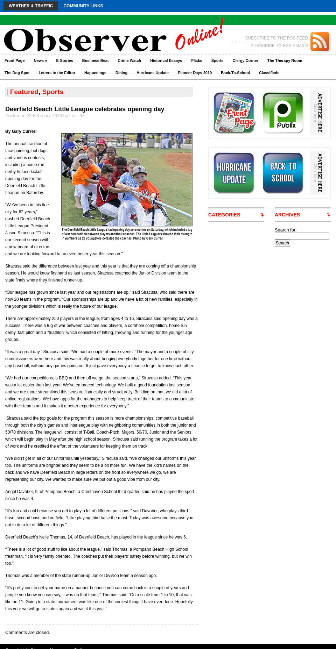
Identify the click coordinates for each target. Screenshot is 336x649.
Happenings (95, 73)
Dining (121, 73)
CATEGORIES (224, 214)
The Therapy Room (284, 60)
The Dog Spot (17, 73)
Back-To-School (235, 73)
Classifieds (269, 73)
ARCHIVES (287, 214)
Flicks (196, 60)
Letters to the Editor (57, 73)
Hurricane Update (152, 73)
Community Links (83, 5)
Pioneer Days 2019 (195, 73)
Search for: (286, 230)
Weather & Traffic (31, 5)
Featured (24, 91)
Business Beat (95, 60)
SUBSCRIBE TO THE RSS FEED (276, 38)
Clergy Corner (245, 60)
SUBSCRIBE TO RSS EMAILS (279, 45)
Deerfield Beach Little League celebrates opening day (84, 109)
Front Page (14, 60)
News (40, 60)
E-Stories (64, 60)
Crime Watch (129, 60)
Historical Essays (166, 60)
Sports (217, 60)
